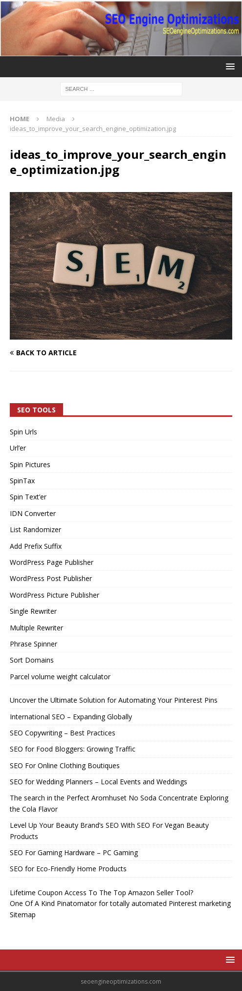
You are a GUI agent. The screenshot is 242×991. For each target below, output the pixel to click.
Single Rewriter (33, 611)
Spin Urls (23, 431)
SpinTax (22, 480)
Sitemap (23, 914)
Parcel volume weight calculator (60, 676)
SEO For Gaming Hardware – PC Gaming (74, 852)
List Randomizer (35, 529)
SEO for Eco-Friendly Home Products (68, 868)
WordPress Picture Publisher (54, 595)
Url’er (18, 447)
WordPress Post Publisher (51, 578)
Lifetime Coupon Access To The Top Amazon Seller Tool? (101, 892)
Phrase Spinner (33, 643)
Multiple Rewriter (36, 627)
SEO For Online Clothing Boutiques (65, 765)
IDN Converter (33, 513)
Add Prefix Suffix (36, 546)
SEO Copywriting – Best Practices (62, 732)
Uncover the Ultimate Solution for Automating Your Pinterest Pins (114, 700)
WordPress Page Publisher (51, 562)
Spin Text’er (28, 496)
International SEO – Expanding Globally (71, 716)
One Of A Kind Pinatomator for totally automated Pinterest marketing (120, 903)
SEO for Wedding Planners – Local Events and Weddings (98, 781)
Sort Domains (32, 660)
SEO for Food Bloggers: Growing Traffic (72, 749)
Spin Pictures (30, 464)
